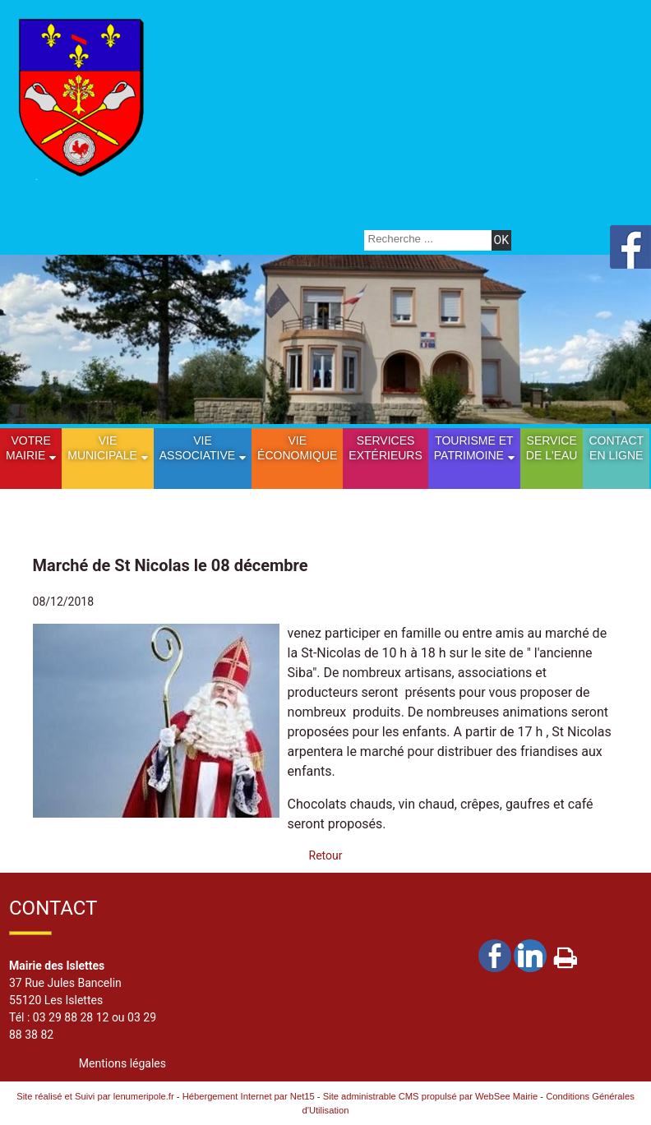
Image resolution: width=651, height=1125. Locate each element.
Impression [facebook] (565, 954)
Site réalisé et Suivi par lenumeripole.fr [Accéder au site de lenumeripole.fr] (95, 1096)
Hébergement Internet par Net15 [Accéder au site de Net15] (248, 1096)
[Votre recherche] (425, 239)
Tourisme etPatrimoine (474, 448)
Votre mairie (28, 448)
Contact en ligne (616, 448)
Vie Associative (197, 448)
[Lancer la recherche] (501, 240)
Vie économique (297, 448)
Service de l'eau (552, 448)
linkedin (530, 955)
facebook (494, 955)
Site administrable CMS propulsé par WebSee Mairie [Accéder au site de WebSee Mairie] (430, 1096)
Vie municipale (102, 448)
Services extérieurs (385, 448)
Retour (326, 855)
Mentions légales (122, 1063)
